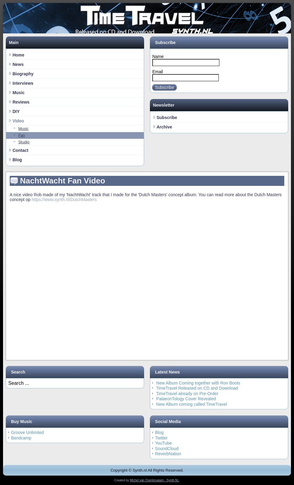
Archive (164, 127)
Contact (20, 150)
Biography (22, 73)
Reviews (20, 102)
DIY (15, 111)
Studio (23, 142)
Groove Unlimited (27, 432)
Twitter (161, 437)
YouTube (163, 443)
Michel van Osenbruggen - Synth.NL (154, 480)
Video (18, 120)
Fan (21, 135)
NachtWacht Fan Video (62, 180)
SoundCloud (166, 448)
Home (18, 55)
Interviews (22, 83)
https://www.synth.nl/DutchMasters (64, 199)
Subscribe (164, 87)
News (18, 64)
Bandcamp (21, 437)
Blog (17, 159)
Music (18, 92)
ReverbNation (168, 453)
